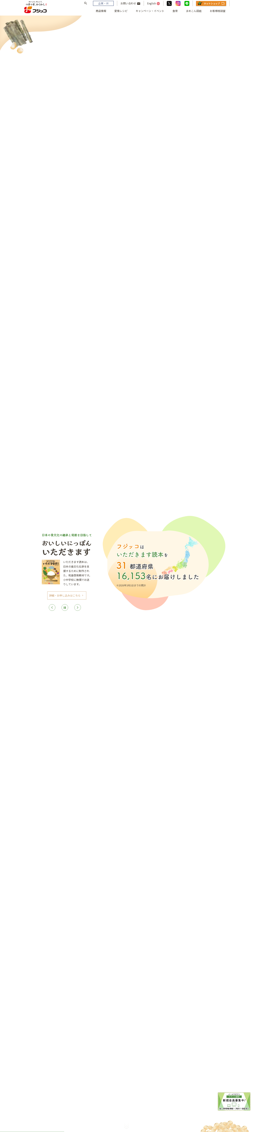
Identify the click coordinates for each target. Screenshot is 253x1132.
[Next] (77, 607)
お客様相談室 (218, 11)
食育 (175, 11)
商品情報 (101, 11)
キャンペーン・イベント (150, 11)
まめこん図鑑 (194, 11)
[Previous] (52, 607)
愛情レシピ (120, 11)
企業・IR (103, 3)
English (153, 3)
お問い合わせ (130, 3)
